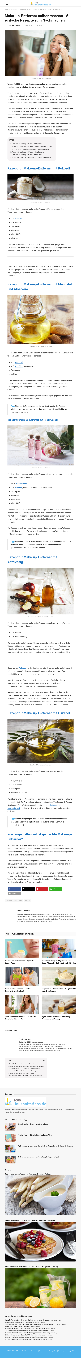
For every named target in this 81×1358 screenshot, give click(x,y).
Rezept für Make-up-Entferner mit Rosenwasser (32, 149)
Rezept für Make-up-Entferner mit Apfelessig (28, 152)
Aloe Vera (19, 366)
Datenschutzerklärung (46, 1351)
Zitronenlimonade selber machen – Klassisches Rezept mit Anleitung (31, 1267)
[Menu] (7, 3)
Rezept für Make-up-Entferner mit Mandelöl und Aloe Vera (32, 147)
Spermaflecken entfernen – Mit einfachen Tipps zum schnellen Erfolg (27, 1333)
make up (27, 900)
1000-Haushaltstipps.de (23, 1351)
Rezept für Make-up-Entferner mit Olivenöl (27, 155)
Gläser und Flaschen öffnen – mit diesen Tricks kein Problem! (25, 1328)
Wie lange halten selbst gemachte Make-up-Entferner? (31, 158)
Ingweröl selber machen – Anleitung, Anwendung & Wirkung (56, 1018)
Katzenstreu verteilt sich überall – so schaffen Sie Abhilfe (23, 1339)
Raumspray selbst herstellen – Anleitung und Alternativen (24, 1337)
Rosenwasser (21, 484)
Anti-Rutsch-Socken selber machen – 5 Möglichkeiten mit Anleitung (27, 1331)
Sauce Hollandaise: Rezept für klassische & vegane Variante (28, 1174)
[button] (14, 889)
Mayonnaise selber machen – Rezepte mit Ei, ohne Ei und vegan (59, 990)
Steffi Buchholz (17, 25)
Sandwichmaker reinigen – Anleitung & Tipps (33, 1124)
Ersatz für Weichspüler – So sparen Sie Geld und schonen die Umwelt (27, 1320)
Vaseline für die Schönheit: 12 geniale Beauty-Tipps (19, 962)
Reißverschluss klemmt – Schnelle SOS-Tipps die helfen (23, 1335)
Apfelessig (23, 668)
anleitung (9, 900)
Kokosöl (18, 218)
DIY (15, 900)
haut (20, 900)
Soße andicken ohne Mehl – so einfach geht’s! (19, 1322)
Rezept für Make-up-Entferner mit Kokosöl (27, 144)
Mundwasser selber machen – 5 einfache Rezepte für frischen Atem (20, 1018)
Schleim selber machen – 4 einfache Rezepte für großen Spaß (19, 990)
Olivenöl (18, 487)
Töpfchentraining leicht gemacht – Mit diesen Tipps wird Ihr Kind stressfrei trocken (59, 962)
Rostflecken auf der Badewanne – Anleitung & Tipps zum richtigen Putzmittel (30, 1324)
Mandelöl (19, 362)
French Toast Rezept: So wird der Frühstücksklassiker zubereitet (30, 1220)
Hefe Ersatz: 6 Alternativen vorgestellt (17, 1326)
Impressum (34, 1351)
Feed (55, 1351)
